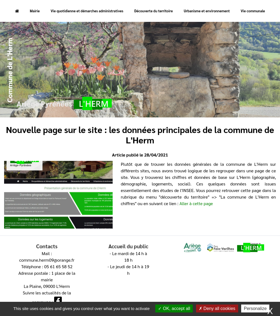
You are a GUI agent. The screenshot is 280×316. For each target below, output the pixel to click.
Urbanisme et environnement (207, 10)
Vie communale (253, 10)
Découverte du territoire (153, 10)
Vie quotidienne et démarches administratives (87, 10)
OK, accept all (174, 308)
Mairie (35, 10)
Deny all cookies (217, 308)
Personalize (255, 308)
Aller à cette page (196, 203)
